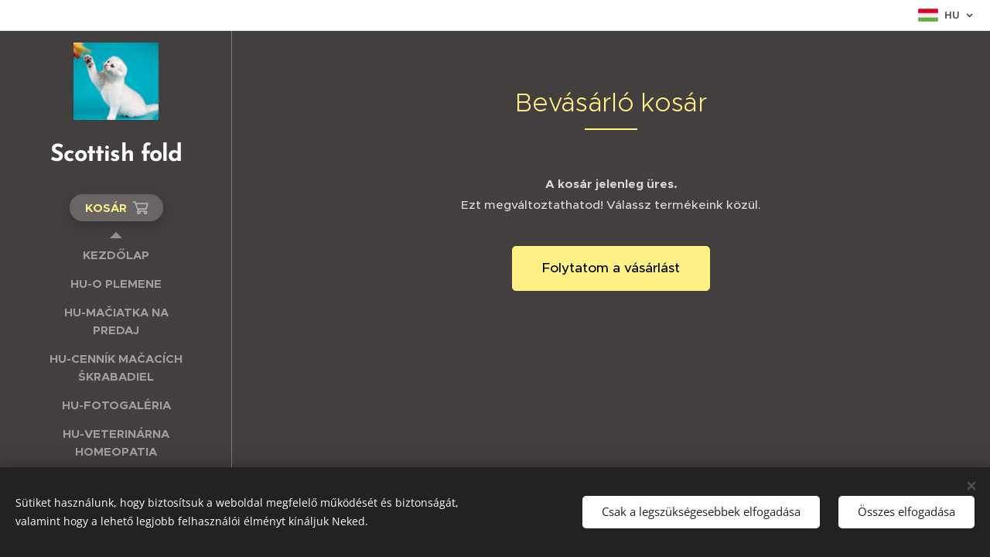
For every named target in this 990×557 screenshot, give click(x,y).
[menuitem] (116, 255)
